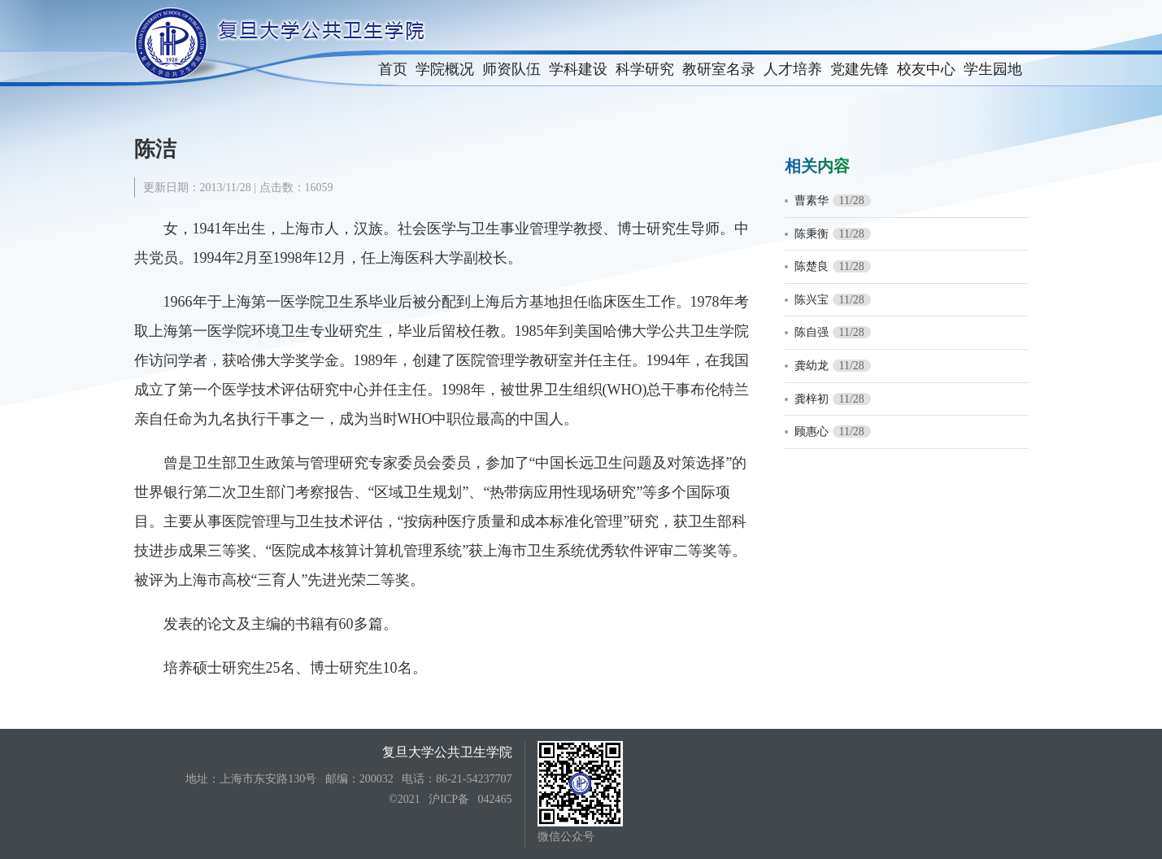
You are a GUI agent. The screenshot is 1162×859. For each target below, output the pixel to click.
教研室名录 (718, 69)
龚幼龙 (811, 366)
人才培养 (793, 69)
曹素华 (811, 200)
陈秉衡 (811, 234)
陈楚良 (811, 266)
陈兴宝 (811, 300)
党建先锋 (859, 69)
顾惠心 (811, 431)
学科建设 (578, 69)
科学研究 (645, 69)
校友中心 (926, 69)
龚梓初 (811, 399)
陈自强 (811, 332)
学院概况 (445, 69)
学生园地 (993, 69)
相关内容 (817, 166)
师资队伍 (511, 69)
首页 (392, 69)
